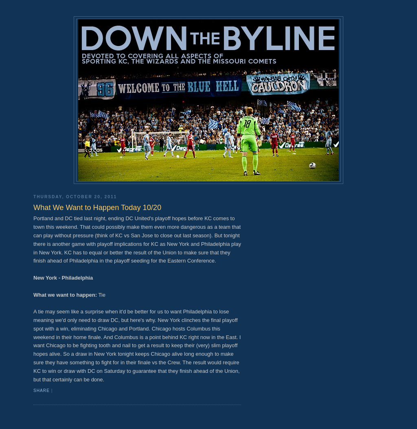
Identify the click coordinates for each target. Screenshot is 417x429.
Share (41, 390)
